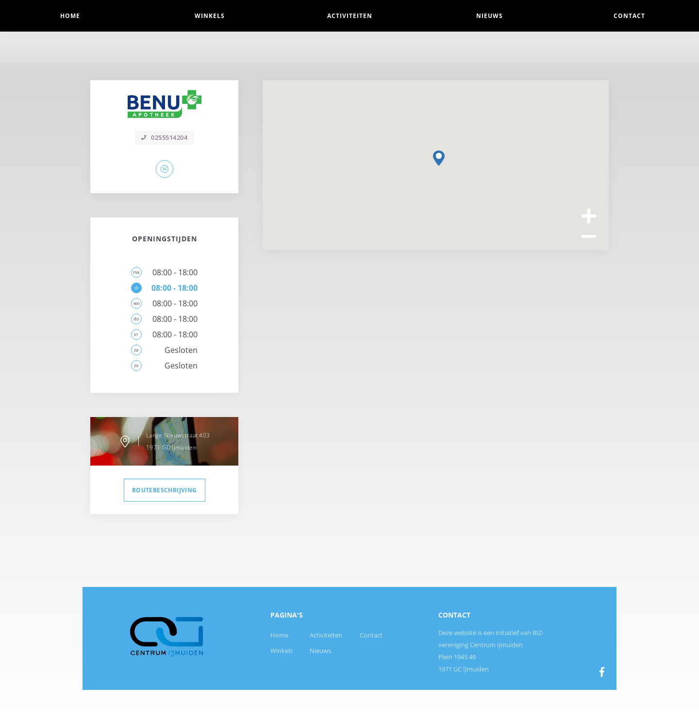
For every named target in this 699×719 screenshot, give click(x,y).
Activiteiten (326, 635)
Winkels (281, 650)
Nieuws (320, 650)
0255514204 (164, 137)
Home (279, 635)
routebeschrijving (164, 490)
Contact (371, 635)
